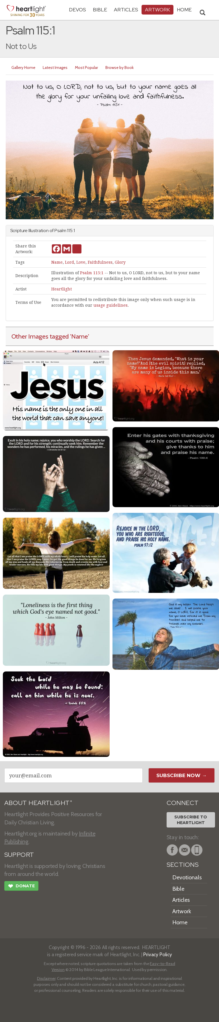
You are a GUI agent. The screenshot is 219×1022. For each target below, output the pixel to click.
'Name (79, 336)
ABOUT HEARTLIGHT (38, 803)
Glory (120, 262)
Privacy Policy (157, 954)
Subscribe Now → (181, 775)
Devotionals (187, 877)
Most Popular (86, 67)
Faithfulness (100, 262)
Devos (77, 9)
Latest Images (55, 67)
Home (179, 922)
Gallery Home (23, 67)
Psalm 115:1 (91, 273)
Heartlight (61, 289)
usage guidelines (110, 305)
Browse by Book (119, 67)
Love (80, 262)
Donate (21, 887)
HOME (184, 9)
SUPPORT (19, 855)
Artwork (157, 9)
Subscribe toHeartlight (190, 819)
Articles (126, 9)
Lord (69, 262)
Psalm (60, 231)
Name (57, 262)
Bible (100, 9)
